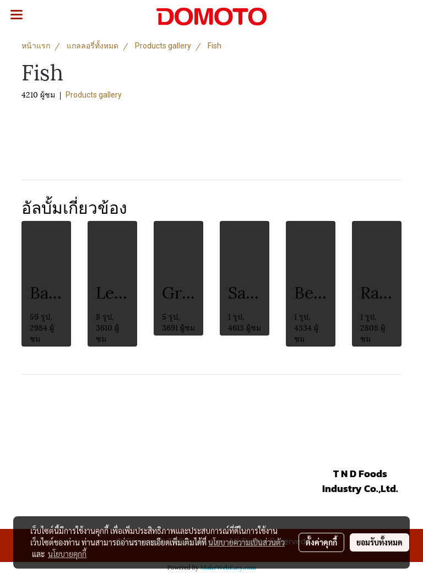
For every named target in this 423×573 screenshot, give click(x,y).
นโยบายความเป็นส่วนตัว (246, 542)
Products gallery (94, 94)
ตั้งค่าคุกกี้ (321, 542)
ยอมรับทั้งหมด (379, 542)
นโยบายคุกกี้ (67, 554)
